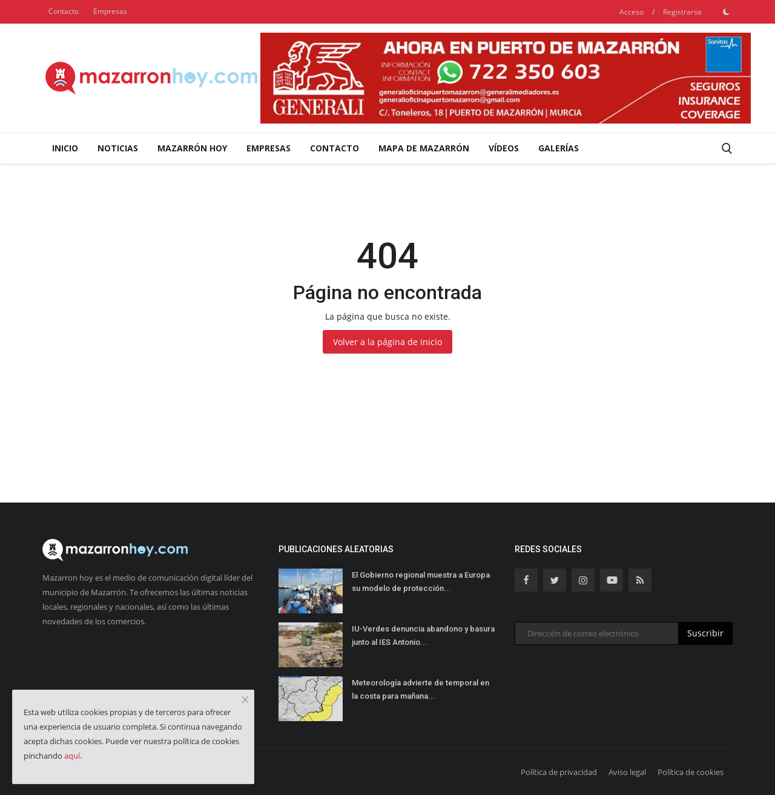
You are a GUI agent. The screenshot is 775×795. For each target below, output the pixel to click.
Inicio (65, 148)
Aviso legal (627, 772)
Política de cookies (691, 772)
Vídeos (504, 148)
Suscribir (705, 633)
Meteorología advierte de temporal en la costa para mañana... (420, 689)
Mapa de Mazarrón (423, 148)
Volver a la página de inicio (387, 342)
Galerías (558, 148)
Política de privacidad (559, 772)
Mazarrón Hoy (192, 148)
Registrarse (682, 12)
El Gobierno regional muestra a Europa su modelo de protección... (421, 581)
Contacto (63, 11)
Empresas (110, 11)
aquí (72, 755)
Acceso (631, 12)
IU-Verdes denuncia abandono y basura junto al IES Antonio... (423, 635)
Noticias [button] (117, 148)
